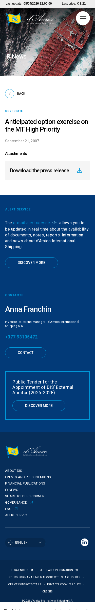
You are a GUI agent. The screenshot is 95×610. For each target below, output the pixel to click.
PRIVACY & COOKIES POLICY (64, 584)
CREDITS (47, 591)
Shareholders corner (24, 496)
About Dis (13, 471)
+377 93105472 (21, 336)
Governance (16, 502)
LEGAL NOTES (20, 570)
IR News (11, 490)
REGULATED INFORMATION (57, 570)
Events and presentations (28, 477)
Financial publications (25, 483)
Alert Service (16, 515)
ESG (8, 509)
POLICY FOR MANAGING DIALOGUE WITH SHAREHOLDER (45, 577)
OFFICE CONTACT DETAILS (25, 584)
